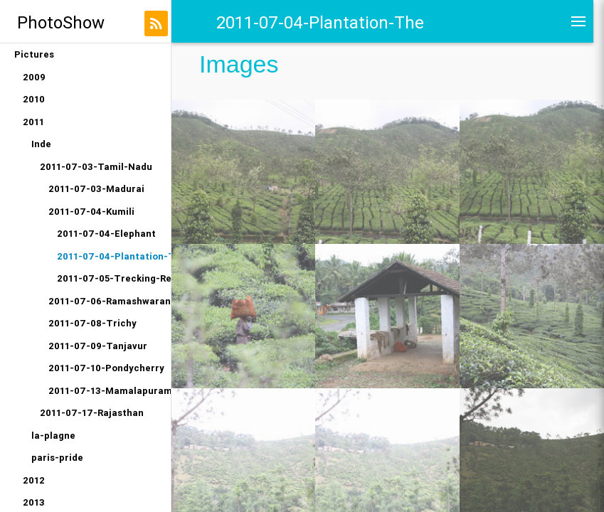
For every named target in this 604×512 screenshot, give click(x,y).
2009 (34, 77)
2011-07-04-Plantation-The (114, 256)
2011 (33, 122)
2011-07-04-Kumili (91, 212)
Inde (41, 144)
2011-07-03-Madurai (96, 189)
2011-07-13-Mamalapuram (109, 391)
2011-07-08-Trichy (92, 323)
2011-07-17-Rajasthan (92, 413)
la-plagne (53, 436)
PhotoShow (61, 22)
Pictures (34, 54)
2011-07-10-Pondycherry (106, 368)
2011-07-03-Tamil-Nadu (96, 167)
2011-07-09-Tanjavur (97, 346)
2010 (34, 99)
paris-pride (57, 458)
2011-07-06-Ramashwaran (109, 301)
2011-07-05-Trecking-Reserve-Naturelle (114, 278)
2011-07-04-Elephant (106, 234)
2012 (34, 480)
